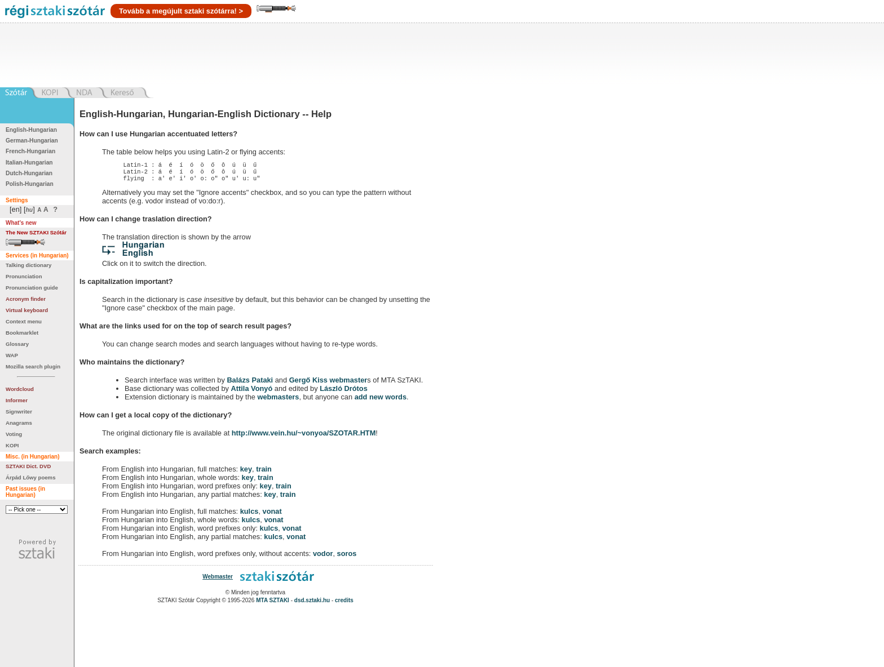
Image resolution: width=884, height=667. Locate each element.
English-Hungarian (31, 130)
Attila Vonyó (252, 392)
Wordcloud (20, 389)
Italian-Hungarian (29, 162)
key (246, 472)
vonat (272, 514)
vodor (323, 557)
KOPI (12, 445)
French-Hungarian (30, 151)
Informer (17, 400)
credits (344, 604)
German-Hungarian (32, 140)
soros (347, 557)
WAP (12, 355)
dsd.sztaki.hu (312, 604)
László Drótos (344, 392)
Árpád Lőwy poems (31, 477)
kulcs (249, 514)
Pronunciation (24, 276)
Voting (14, 434)
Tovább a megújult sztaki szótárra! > (181, 11)
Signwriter (19, 411)
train (264, 472)
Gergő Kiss (309, 383)
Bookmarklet (22, 333)
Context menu (24, 321)
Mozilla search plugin (33, 366)
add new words (380, 400)
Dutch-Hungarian (29, 173)
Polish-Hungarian (30, 184)
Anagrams (19, 423)
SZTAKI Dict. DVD (28, 466)
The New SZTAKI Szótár (36, 232)
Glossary (17, 344)
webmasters (278, 400)
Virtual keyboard (27, 310)
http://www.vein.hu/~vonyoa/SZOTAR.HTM (304, 436)
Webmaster (217, 580)
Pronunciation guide (32, 287)
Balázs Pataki (250, 383)
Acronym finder (26, 299)
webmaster (348, 383)
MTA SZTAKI (272, 604)
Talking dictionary (28, 265)
